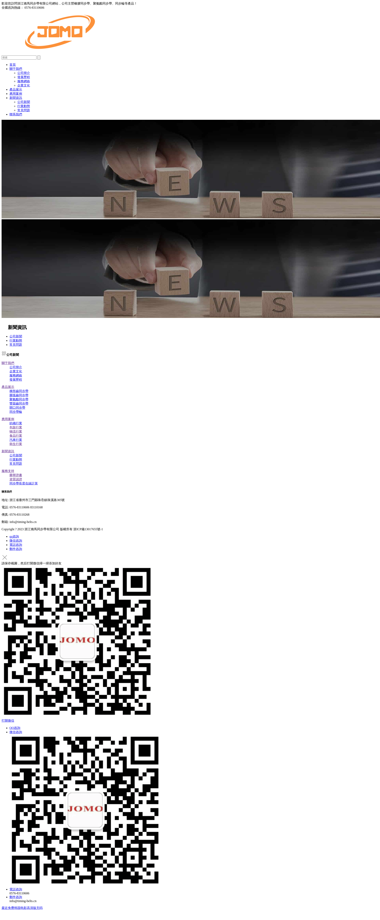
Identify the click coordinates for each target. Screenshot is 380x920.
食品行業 (15, 435)
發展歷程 (23, 77)
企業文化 (23, 85)
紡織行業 (15, 423)
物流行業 (15, 431)
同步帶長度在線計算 (23, 483)
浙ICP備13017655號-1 (88, 529)
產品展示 (15, 89)
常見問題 (23, 110)
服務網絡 (23, 81)
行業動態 (23, 106)
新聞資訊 (15, 97)
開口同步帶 (17, 407)
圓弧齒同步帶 (18, 395)
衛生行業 (15, 444)
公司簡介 (23, 73)
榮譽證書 (15, 475)
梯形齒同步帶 (18, 391)
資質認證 (15, 479)
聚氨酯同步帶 (18, 399)
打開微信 (8, 720)
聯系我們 (15, 114)
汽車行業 (15, 439)
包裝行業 (15, 427)
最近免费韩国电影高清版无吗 (22, 908)
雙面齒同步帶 (18, 403)
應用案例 (15, 93)
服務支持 (8, 471)
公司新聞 (23, 102)
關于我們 (15, 68)
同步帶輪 (15, 411)
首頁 (12, 64)
